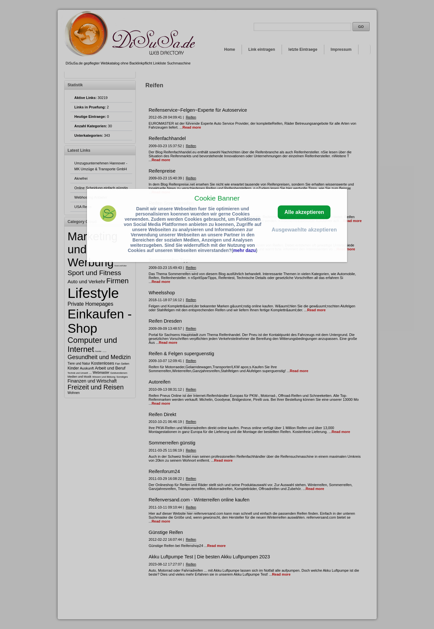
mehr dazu (244, 250)
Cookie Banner (217, 198)
